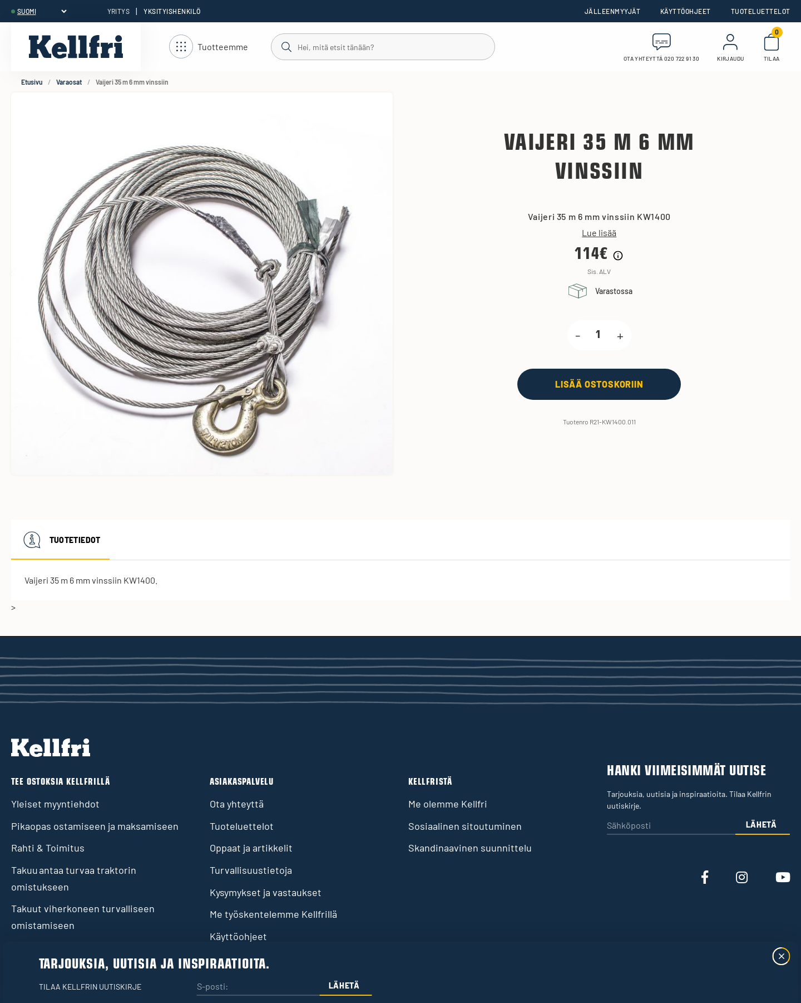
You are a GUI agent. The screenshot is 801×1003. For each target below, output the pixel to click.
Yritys (118, 11)
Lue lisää (599, 232)
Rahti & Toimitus (48, 847)
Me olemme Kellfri (447, 803)
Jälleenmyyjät (612, 11)
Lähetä (761, 824)
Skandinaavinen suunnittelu (470, 847)
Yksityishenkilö (172, 11)
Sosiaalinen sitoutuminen (465, 826)
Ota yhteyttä (237, 803)
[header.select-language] (41, 11)
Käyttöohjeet (685, 11)
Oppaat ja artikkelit (251, 847)
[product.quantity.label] (598, 335)
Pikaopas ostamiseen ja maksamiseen (95, 826)
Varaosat (69, 82)
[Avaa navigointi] (208, 47)
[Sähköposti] (671, 826)
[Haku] (382, 46)
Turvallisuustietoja (251, 870)
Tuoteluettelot (760, 11)
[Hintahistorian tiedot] (618, 255)
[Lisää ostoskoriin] (599, 384)
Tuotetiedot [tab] (60, 540)
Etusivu (31, 82)
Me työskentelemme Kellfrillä (273, 914)
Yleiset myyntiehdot (55, 803)
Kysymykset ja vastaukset (266, 892)
